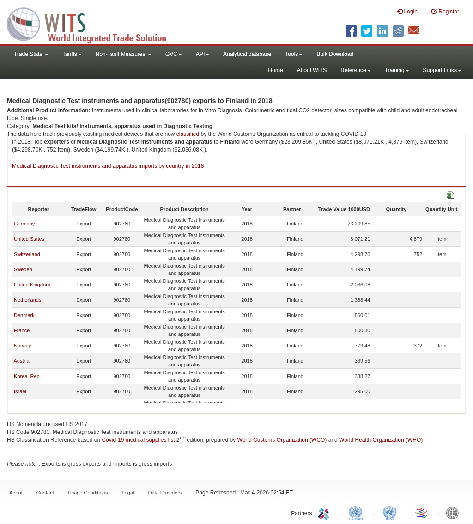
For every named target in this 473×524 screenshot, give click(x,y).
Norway (22, 345)
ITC (325, 512)
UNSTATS (390, 512)
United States (29, 239)
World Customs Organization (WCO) (282, 440)
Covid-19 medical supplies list (138, 440)
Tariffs (72, 54)
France (22, 330)
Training (397, 70)
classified (187, 134)
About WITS (312, 70)
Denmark (24, 315)
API (202, 54)
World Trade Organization (422, 512)
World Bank (454, 512)
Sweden (23, 269)
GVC (173, 54)
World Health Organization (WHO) (381, 440)
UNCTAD (357, 512)
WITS (92, 23)
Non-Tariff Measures (124, 54)
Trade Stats (31, 54)
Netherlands (27, 300)
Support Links (442, 70)
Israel (20, 391)
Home (275, 70)
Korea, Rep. (27, 376)
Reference (355, 70)
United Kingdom (32, 284)
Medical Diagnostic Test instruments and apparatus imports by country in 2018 (108, 166)
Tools (294, 54)
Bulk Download (334, 54)
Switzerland (27, 254)
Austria (21, 361)
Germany (24, 223)
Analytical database (247, 54)
